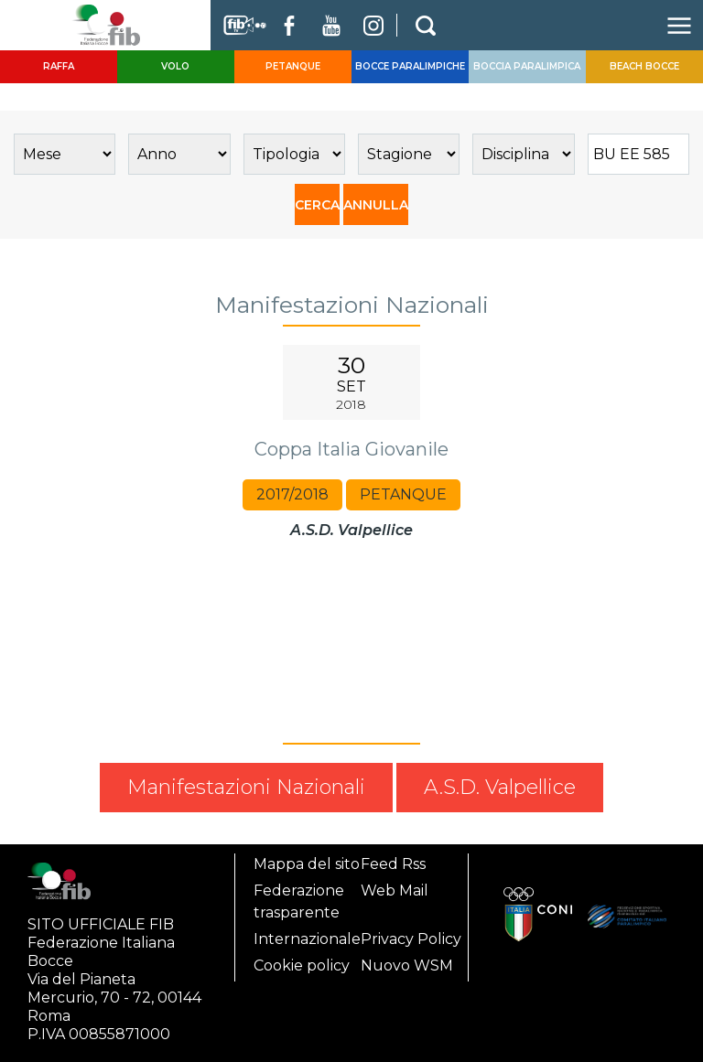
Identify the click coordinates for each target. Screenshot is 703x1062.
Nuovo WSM (407, 965)
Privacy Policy (411, 939)
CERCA (317, 205)
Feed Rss (393, 864)
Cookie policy (302, 965)
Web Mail (394, 890)
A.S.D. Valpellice (500, 787)
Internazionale (307, 939)
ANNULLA (375, 205)
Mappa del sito (307, 864)
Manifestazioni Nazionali (246, 787)
